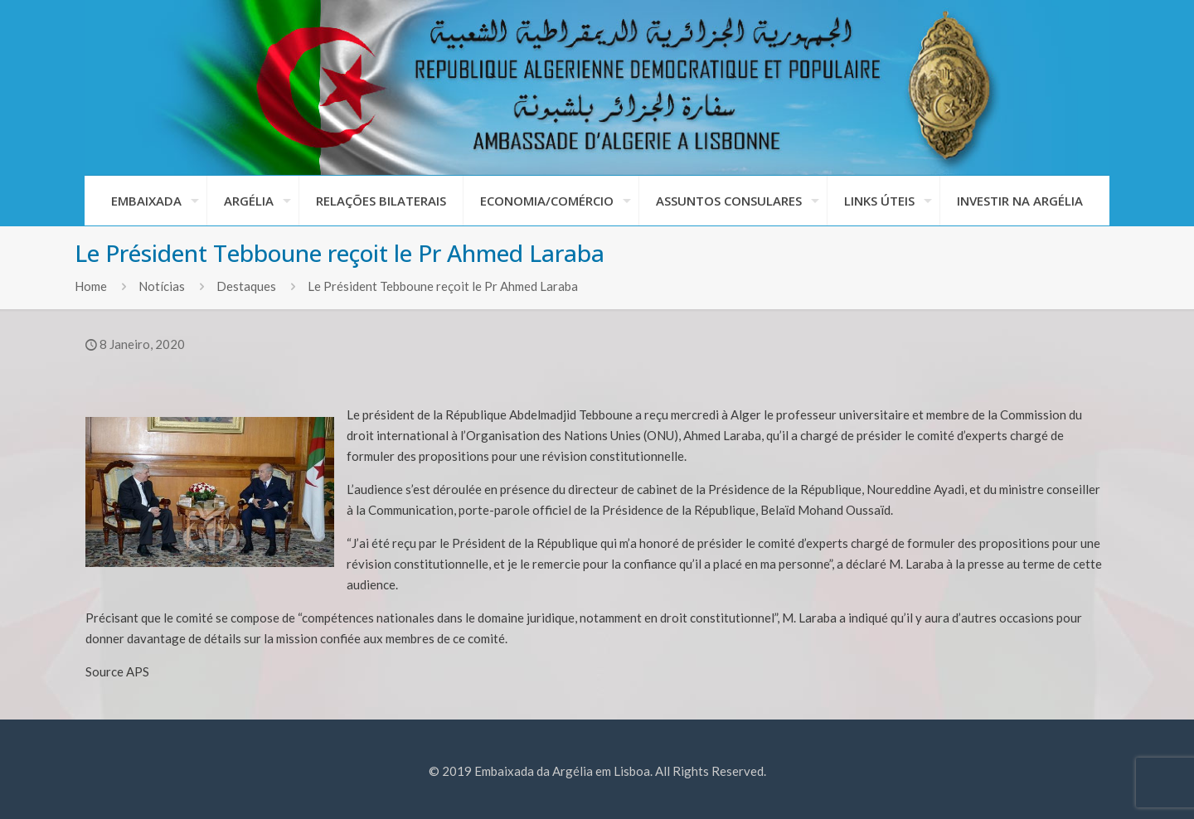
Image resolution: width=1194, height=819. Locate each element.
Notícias (161, 286)
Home (91, 286)
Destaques (246, 286)
